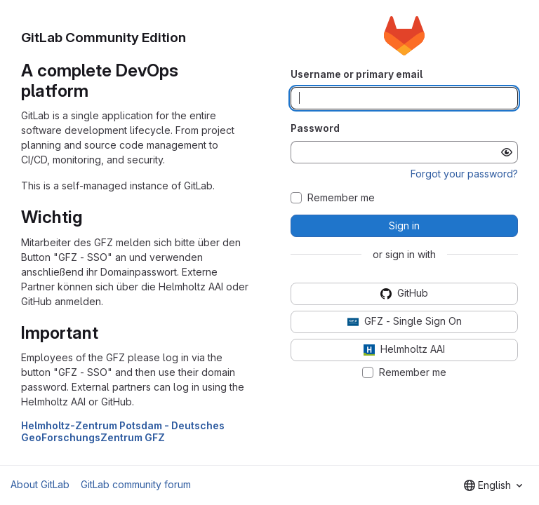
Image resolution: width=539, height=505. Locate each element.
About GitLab (40, 484)
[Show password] (506, 152)
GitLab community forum (136, 484)
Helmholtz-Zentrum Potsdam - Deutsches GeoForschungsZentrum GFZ (123, 431)
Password (315, 128)
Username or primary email (356, 74)
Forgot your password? (464, 174)
